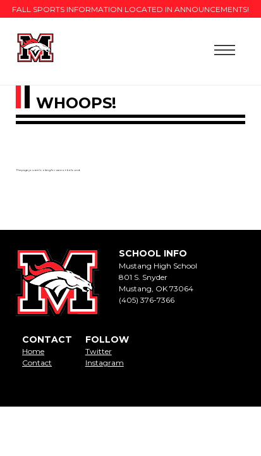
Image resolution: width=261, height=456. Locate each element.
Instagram (104, 362)
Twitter (98, 351)
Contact (37, 362)
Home (33, 351)
